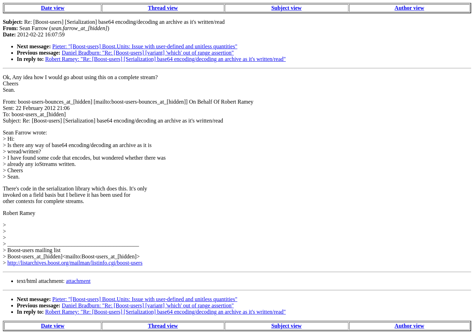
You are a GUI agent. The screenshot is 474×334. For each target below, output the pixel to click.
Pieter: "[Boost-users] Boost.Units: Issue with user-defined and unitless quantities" (144, 46)
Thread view (163, 8)
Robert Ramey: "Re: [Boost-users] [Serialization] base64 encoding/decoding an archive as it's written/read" (165, 59)
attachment (78, 281)
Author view (409, 8)
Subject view (286, 8)
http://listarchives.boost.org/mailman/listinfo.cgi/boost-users (74, 263)
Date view (52, 8)
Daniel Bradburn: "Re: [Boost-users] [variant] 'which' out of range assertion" (148, 53)
